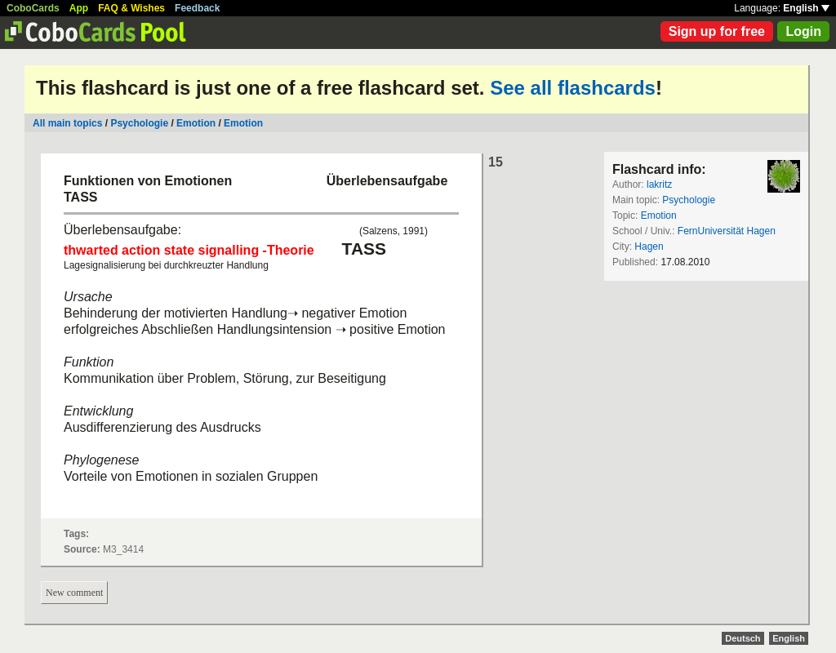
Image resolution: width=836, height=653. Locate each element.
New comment (74, 592)
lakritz (659, 184)
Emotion (197, 123)
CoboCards (33, 8)
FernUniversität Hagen (727, 231)
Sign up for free (717, 31)
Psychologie (139, 123)
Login (803, 31)
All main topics (67, 123)
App (78, 8)
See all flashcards (573, 88)
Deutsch (742, 638)
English (806, 8)
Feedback (197, 8)
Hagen (648, 246)
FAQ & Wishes (131, 8)
